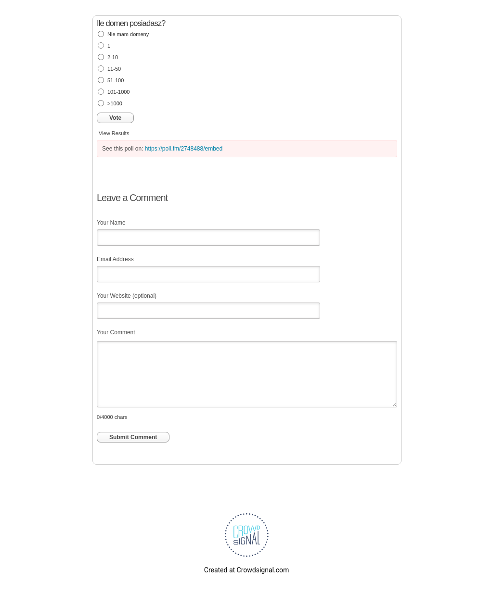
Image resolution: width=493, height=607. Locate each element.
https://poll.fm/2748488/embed (183, 148)
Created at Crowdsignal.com (246, 570)
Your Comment (116, 332)
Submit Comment (133, 437)
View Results (114, 133)
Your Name (111, 222)
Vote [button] (115, 117)
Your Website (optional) (126, 295)
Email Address (115, 259)
